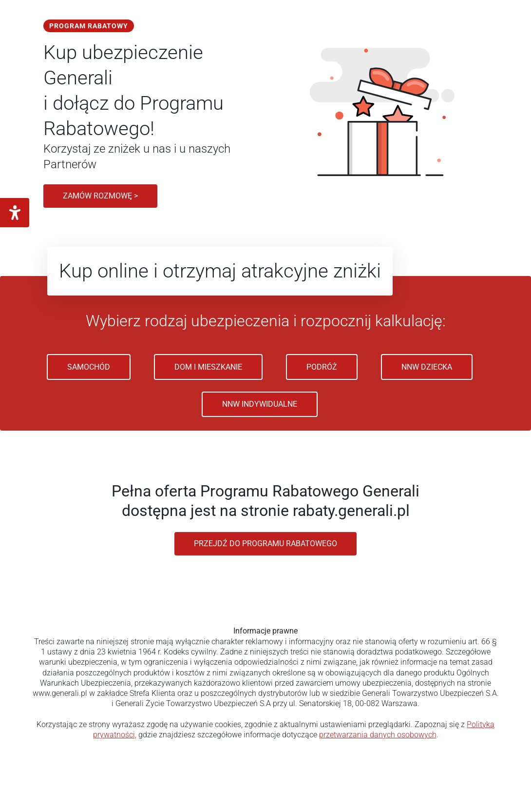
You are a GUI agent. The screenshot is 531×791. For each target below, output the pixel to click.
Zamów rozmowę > (100, 195)
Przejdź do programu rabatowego (265, 543)
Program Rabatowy (88, 26)
